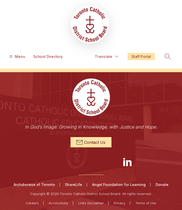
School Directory (48, 56)
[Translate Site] (106, 56)
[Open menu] (16, 56)
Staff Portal (141, 56)
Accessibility (58, 203)
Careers (32, 203)
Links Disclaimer (91, 203)
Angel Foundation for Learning (119, 184)
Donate (162, 184)
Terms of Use (145, 203)
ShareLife (73, 184)
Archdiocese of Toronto (34, 184)
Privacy (119, 203)
